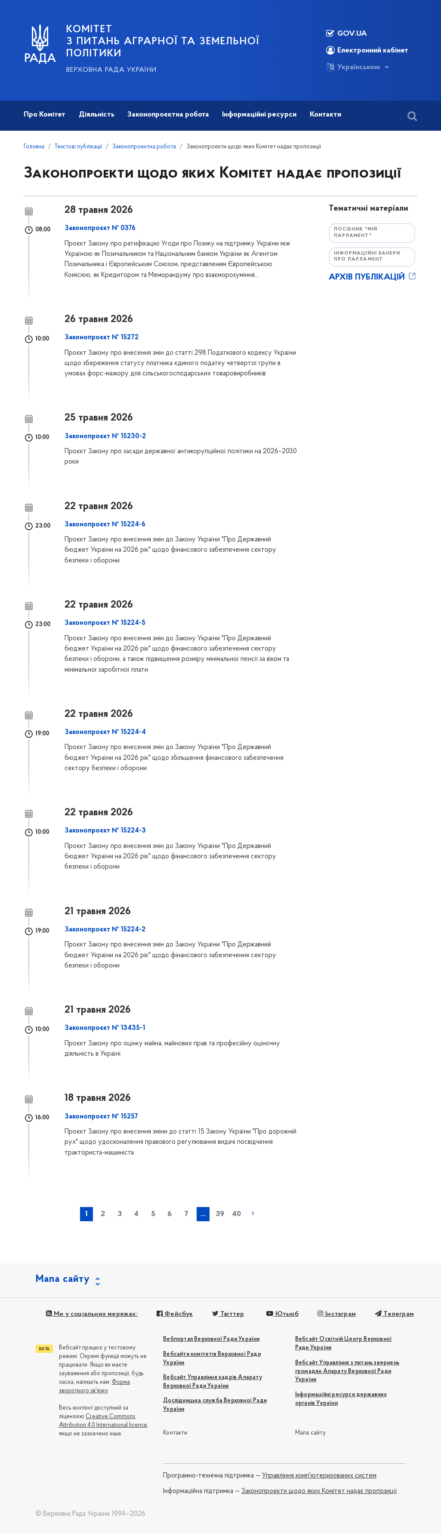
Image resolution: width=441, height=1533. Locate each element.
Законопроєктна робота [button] (168, 115)
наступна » (253, 1213)
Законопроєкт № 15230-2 (105, 436)
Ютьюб (282, 1314)
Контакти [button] (325, 115)
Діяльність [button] (96, 115)
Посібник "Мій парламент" (355, 232)
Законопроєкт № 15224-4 (105, 732)
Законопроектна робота (144, 147)
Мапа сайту (310, 1433)
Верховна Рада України (111, 70)
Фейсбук (175, 1314)
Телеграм (394, 1314)
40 (236, 1214)
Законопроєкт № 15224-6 (105, 524)
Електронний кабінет (367, 50)
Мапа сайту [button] (63, 1279)
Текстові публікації (78, 147)
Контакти (175, 1433)
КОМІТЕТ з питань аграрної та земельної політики (162, 42)
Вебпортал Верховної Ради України (211, 1339)
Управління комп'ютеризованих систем (319, 1475)
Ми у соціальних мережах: (92, 1314)
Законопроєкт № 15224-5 (105, 623)
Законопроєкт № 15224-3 (105, 830)
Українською (353, 67)
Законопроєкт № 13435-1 (105, 1028)
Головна (34, 147)
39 (220, 1214)
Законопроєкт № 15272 (102, 337)
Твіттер (228, 1314)
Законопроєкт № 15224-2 (105, 929)
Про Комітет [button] (44, 115)
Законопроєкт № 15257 (101, 1116)
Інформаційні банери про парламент (367, 256)
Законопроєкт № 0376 (100, 228)
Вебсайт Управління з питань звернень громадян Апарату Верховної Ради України (347, 1371)
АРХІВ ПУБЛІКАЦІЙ (373, 277)
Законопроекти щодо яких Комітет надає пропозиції (319, 1491)
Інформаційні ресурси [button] (259, 115)
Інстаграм (337, 1314)
